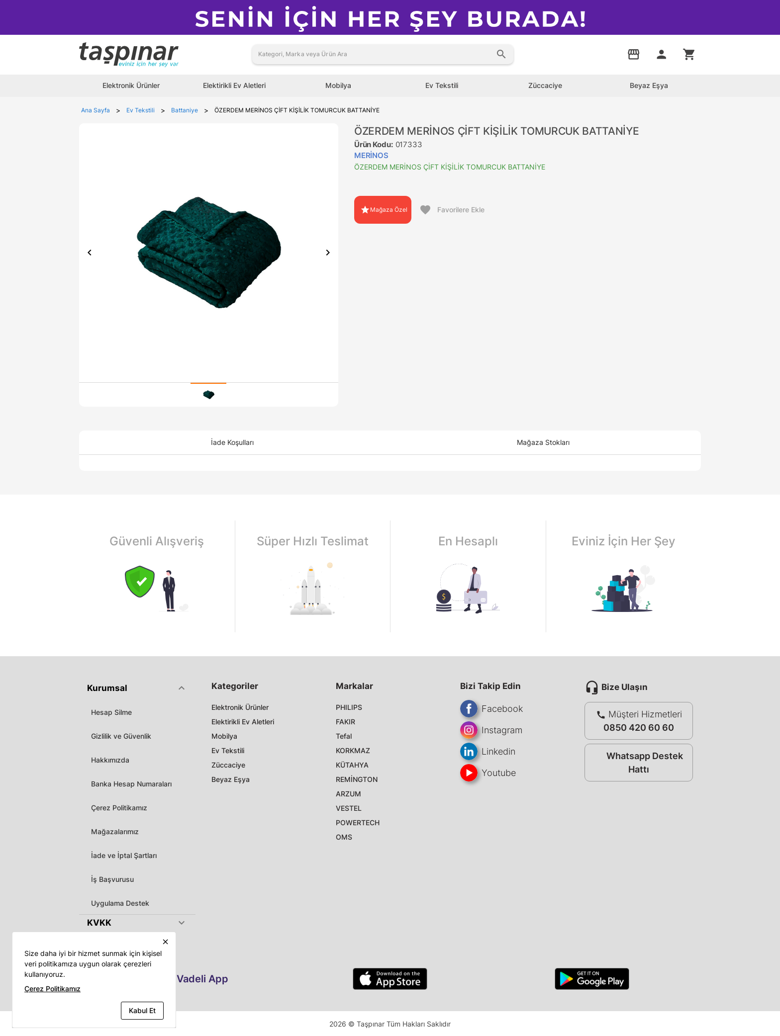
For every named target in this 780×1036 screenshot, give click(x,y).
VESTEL (349, 808)
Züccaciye (228, 765)
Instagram (491, 730)
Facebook (491, 708)
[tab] (208, 395)
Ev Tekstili (227, 750)
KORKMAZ (353, 750)
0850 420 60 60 (638, 727)
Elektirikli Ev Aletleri (242, 721)
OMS (344, 837)
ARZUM (348, 793)
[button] (137, 688)
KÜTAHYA (352, 765)
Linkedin (487, 751)
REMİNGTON (357, 779)
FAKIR (345, 721)
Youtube (488, 772)
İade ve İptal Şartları (124, 855)
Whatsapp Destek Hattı (636, 763)
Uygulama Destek (120, 903)
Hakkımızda (110, 760)
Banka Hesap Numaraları (131, 783)
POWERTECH (358, 822)
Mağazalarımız (115, 831)
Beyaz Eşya (230, 779)
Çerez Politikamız (119, 807)
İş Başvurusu (112, 879)
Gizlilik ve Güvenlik (121, 736)
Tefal (344, 736)
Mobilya (224, 736)
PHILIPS (349, 707)
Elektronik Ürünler (240, 707)
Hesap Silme (111, 712)
